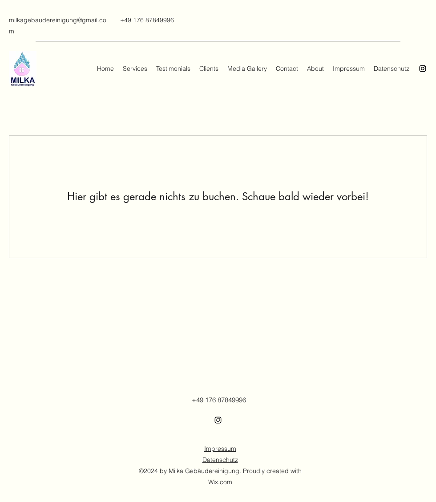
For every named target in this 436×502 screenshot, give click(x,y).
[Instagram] (422, 68)
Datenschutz (220, 460)
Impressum (220, 449)
